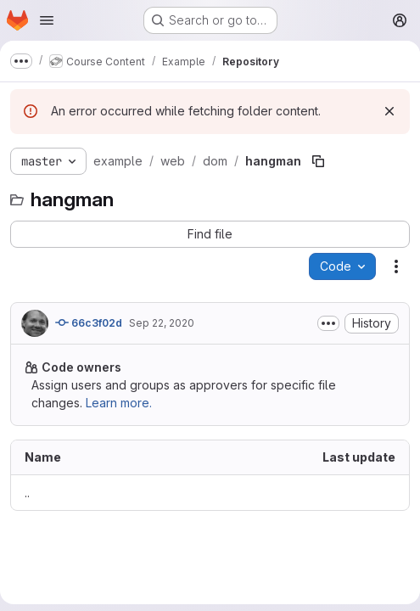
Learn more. (119, 402)
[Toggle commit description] (328, 323)
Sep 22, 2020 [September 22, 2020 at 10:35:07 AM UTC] (161, 323)
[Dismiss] (389, 111)
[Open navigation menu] (46, 20)
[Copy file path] (318, 161)
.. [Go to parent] (27, 492)
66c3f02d (88, 322)
